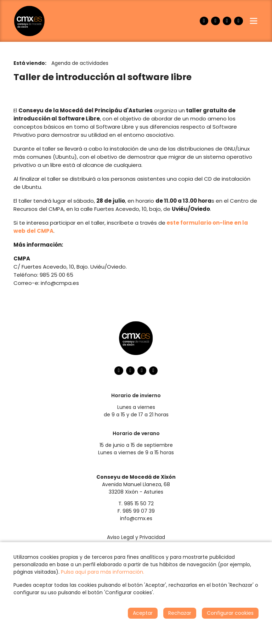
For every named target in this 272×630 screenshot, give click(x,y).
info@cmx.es (136, 518)
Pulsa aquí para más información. (102, 571)
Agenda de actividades (79, 63)
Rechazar (179, 613)
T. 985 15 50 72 (136, 503)
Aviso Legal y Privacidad (136, 537)
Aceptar (143, 613)
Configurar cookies (230, 613)
